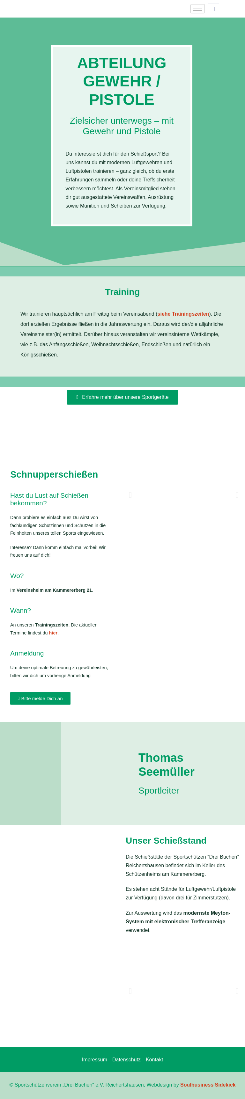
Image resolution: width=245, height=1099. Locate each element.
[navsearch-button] (213, 8)
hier (53, 632)
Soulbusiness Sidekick (207, 1085)
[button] (130, 495)
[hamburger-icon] (197, 8)
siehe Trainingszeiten (183, 314)
